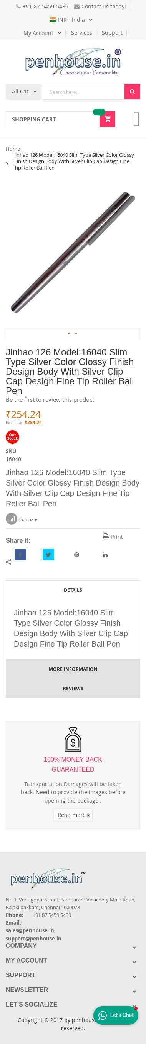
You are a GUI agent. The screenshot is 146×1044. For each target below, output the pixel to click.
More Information (73, 669)
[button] (69, 334)
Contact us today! (100, 6)
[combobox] (83, 91)
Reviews (73, 688)
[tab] (73, 589)
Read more (74, 814)
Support (112, 32)
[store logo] (73, 62)
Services (81, 32)
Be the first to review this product (50, 399)
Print (113, 536)
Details (73, 590)
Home (13, 148)
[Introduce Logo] (90, 872)
